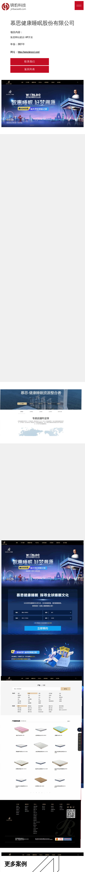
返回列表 (29, 69)
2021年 (21, 44)
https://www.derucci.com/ (29, 52)
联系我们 (29, 61)
